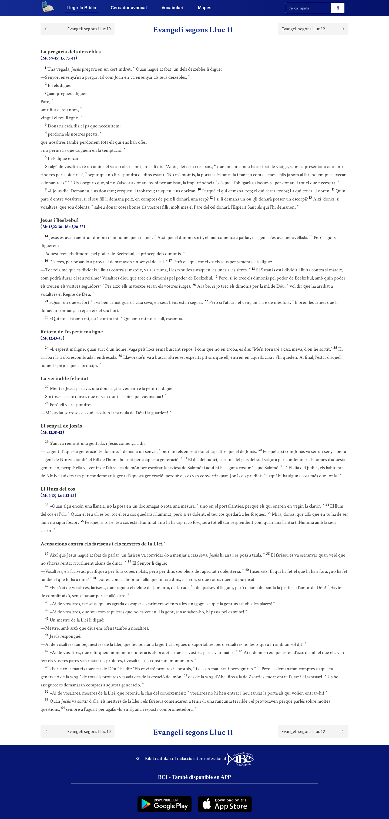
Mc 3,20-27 (74, 227)
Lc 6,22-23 (66, 495)
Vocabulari (172, 7)
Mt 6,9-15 (50, 58)
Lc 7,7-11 (68, 58)
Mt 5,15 (48, 495)
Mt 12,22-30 (52, 227)
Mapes (205, 7)
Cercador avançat (129, 7)
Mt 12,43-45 (52, 338)
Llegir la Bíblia (81, 7)
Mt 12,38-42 (52, 432)
